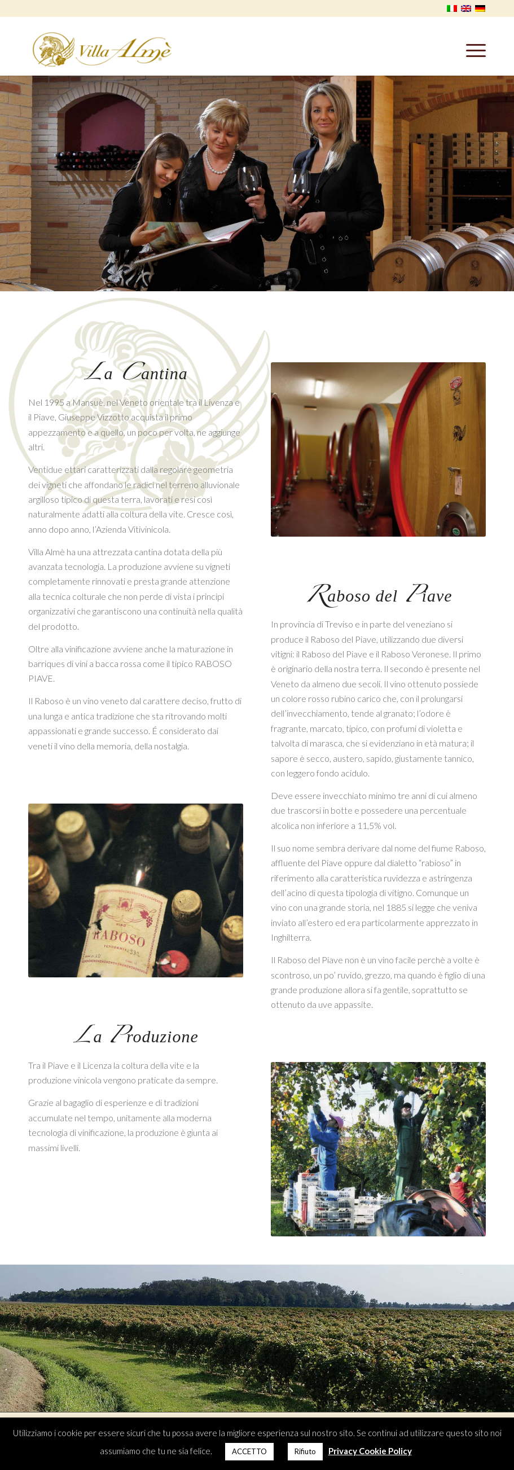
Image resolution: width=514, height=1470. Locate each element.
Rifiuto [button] (305, 1451)
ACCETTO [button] (249, 1451)
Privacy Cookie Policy (370, 1451)
